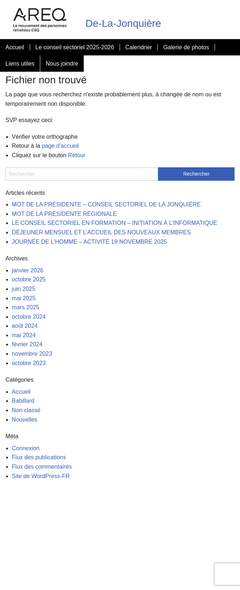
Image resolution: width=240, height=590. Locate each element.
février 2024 (27, 344)
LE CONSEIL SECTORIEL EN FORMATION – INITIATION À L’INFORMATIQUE (115, 223)
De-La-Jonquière (123, 23)
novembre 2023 (32, 354)
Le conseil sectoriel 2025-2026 (75, 47)
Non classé (26, 410)
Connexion (26, 448)
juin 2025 (24, 289)
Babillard (23, 401)
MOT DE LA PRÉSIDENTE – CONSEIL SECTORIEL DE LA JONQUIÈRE (106, 204)
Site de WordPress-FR (41, 476)
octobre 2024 (29, 317)
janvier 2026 (28, 270)
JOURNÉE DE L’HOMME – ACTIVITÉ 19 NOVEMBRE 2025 (89, 242)
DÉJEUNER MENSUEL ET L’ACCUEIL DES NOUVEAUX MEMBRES (101, 232)
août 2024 (25, 326)
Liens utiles (19, 63)
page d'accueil (60, 146)
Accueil (14, 47)
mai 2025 (24, 298)
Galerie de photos (186, 47)
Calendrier (138, 47)
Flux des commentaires (42, 467)
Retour (76, 155)
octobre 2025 (29, 279)
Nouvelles (24, 420)
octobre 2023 (29, 363)
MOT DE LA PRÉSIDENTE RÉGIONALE (64, 214)
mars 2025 (26, 307)
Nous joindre (62, 63)
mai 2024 (24, 335)
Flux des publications (39, 457)
